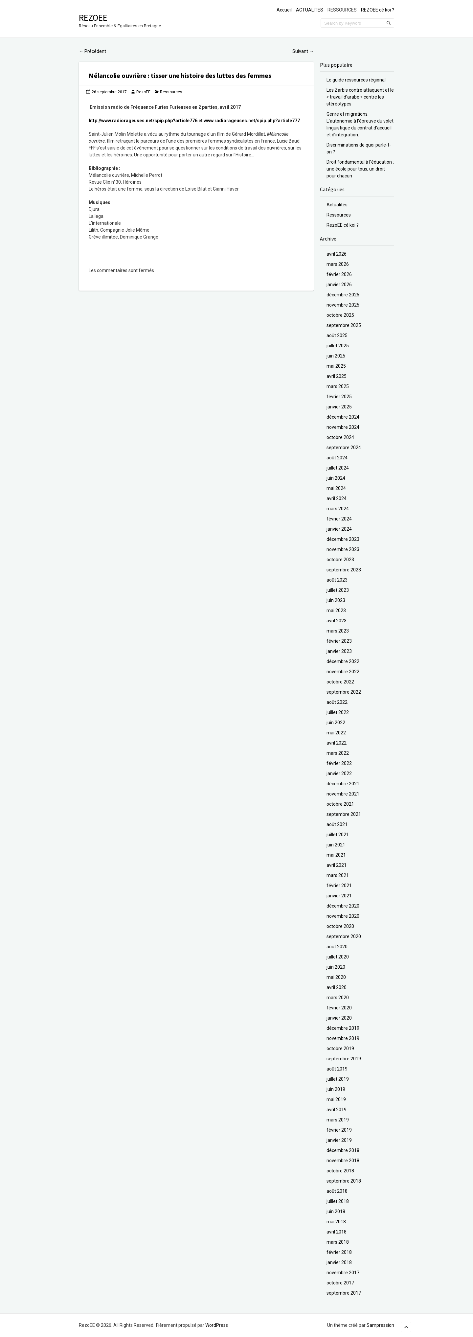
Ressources (171, 92)
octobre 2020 (340, 926)
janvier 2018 (339, 1262)
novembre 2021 (343, 793)
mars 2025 (338, 386)
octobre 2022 (340, 681)
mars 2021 (338, 875)
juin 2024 (336, 478)
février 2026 (339, 274)
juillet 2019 (338, 1079)
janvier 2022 (339, 773)
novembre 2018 (343, 1160)
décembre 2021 (343, 783)
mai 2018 (336, 1221)
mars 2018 (338, 1242)
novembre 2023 (343, 549)
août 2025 (337, 335)
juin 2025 (336, 355)
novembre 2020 (343, 916)
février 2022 (339, 763)
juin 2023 (336, 600)
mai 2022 (336, 732)
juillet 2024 (338, 468)
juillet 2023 (338, 590)
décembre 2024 (343, 417)
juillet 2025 (338, 345)
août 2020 (337, 946)
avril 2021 (337, 865)
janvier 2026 (339, 284)
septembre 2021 (344, 814)
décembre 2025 (343, 294)
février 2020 (339, 1007)
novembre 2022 (343, 671)
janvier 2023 (339, 651)
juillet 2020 (338, 956)
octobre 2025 (340, 315)
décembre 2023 (343, 539)
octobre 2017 (340, 1282)
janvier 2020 (339, 1018)
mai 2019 (336, 1099)
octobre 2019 (340, 1048)
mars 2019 (338, 1119)
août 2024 (337, 457)
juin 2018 (336, 1211)
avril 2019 (337, 1109)
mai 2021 (336, 855)
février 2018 (339, 1252)
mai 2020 (336, 977)
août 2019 (337, 1069)
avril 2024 (337, 498)
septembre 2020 (344, 936)
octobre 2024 (340, 437)
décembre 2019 (343, 1028)
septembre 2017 (344, 1293)
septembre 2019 (344, 1058)
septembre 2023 (344, 569)
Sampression (380, 1325)
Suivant (303, 51)
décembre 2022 (343, 661)
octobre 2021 (340, 804)
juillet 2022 (338, 712)
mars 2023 (338, 631)
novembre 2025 (343, 305)
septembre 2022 (344, 692)
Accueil (284, 9)
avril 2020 (337, 987)
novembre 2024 (343, 427)
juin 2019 (336, 1089)
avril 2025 (337, 376)
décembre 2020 (343, 906)
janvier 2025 (339, 406)
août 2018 (337, 1191)
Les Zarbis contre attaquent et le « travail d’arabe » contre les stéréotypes (360, 96)
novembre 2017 (343, 1272)
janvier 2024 (339, 529)
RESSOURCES (342, 9)
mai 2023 (336, 610)
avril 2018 (337, 1231)
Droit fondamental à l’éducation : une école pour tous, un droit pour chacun (360, 168)
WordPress (216, 1325)
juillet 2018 (338, 1201)
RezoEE (93, 17)
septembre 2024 (344, 447)
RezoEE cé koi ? (343, 225)
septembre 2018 (344, 1181)
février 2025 (339, 396)
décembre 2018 (343, 1150)
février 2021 (339, 885)
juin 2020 (336, 967)
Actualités (337, 204)
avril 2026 (337, 254)
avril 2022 (337, 743)
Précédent (92, 51)
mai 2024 (336, 488)
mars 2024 (338, 508)
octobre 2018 (340, 1170)
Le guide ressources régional (356, 79)
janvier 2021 (339, 895)
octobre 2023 (340, 559)
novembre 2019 (343, 1038)
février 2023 (339, 641)
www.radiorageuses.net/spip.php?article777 (252, 120)
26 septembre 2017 (109, 92)
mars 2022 (338, 753)
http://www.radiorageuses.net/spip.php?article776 (143, 120)
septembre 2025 (344, 325)
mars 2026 (338, 264)
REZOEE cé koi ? (377, 9)
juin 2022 (336, 722)
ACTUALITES (309, 9)
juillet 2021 (338, 834)
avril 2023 (337, 620)
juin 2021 (336, 844)
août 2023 (337, 580)
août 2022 (337, 702)
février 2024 (339, 518)
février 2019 (339, 1130)
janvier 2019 (339, 1140)
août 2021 (337, 824)
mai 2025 (336, 366)
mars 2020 (338, 997)
